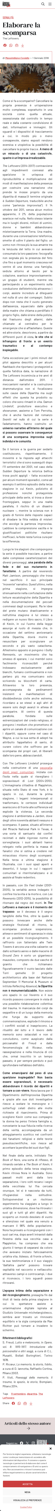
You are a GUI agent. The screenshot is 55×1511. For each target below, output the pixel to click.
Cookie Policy (26, 1507)
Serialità (8, 17)
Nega (27, 1492)
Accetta (28, 1484)
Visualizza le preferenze (27, 1500)
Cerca (43, 4)
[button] (50, 1448)
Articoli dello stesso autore (27, 1426)
